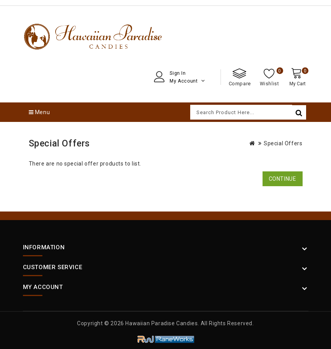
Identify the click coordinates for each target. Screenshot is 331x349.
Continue (282, 179)
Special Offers (283, 143)
